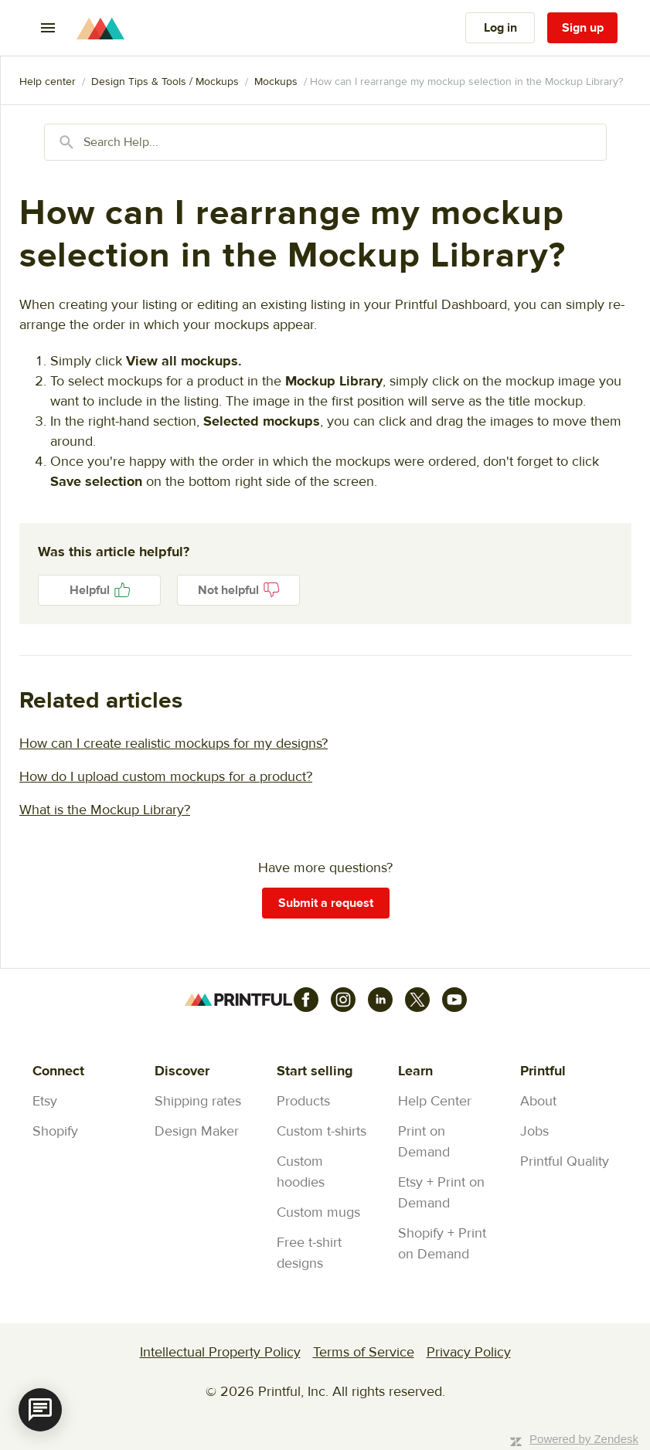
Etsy (44, 1101)
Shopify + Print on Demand (442, 1243)
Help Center (434, 1101)
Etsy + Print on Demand (441, 1192)
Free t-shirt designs (309, 1253)
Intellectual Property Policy (220, 1352)
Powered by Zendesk (583, 1438)
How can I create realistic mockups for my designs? (173, 743)
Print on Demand (424, 1141)
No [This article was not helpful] (238, 590)
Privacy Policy (469, 1352)
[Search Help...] (325, 142)
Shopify (55, 1131)
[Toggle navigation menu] (47, 27)
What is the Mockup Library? (104, 810)
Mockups (276, 82)
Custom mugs (318, 1212)
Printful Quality (564, 1161)
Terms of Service (363, 1352)
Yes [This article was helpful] (99, 590)
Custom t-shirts (321, 1131)
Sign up (583, 28)
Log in (500, 28)
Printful (47, 82)
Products (303, 1101)
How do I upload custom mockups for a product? (165, 777)
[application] (40, 1410)
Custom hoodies (301, 1172)
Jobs (534, 1131)
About (538, 1101)
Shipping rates (198, 1101)
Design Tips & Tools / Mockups (165, 82)
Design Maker (197, 1131)
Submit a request (325, 903)
